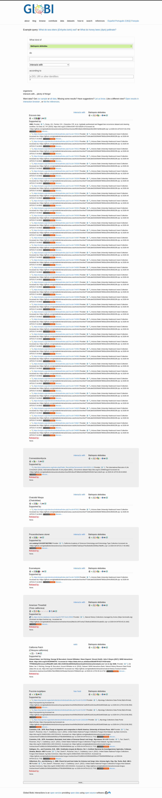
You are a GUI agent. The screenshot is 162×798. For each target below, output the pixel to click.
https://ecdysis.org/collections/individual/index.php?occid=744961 (57, 356)
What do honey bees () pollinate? (98, 29)
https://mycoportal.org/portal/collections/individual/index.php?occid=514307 (60, 710)
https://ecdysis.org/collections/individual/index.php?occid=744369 (57, 577)
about (26, 21)
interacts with (79, 112)
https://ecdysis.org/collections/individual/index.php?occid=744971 (57, 282)
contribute (53, 21)
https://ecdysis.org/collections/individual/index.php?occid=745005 (57, 186)
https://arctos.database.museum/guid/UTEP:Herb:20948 (53, 617)
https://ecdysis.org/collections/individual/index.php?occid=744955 (57, 430)
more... (80, 782)
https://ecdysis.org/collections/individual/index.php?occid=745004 (57, 193)
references (100, 21)
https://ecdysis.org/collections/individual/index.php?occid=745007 (57, 171)
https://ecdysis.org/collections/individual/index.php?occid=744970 (57, 290)
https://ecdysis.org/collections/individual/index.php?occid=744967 (57, 312)
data (62, 21)
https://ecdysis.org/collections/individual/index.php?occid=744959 (57, 371)
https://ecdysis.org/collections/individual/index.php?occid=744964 (57, 334)
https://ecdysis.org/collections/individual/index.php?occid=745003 (57, 201)
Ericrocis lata (34, 115)
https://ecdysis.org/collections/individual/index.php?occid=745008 (57, 164)
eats (75, 644)
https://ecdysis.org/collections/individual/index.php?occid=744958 (57, 378)
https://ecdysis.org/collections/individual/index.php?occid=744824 (57, 401)
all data (53, 99)
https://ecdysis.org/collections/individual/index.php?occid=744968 (57, 304)
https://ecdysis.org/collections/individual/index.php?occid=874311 (57, 509)
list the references (51, 102)
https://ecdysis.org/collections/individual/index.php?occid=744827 (57, 423)
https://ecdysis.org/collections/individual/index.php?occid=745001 (57, 208)
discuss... (45, 131)
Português (119, 21)
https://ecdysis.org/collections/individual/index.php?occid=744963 (57, 341)
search (89, 21)
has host (77, 691)
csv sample (42, 99)
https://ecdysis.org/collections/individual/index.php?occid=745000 (57, 215)
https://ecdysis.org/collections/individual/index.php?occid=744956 (57, 393)
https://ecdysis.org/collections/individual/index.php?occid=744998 (57, 230)
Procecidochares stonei (39, 534)
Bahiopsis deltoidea (96, 112)
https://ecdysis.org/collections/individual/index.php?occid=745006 (57, 178)
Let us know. (100, 99)
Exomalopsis (34, 568)
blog (34, 21)
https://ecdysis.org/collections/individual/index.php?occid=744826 (57, 416)
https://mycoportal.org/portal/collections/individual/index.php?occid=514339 (60, 700)
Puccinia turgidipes (37, 691)
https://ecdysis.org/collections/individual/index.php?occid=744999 (57, 223)
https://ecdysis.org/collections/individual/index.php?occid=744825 (57, 408)
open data (74, 793)
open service (55, 793)
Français (135, 21)
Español (111, 21)
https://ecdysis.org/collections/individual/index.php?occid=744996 (57, 245)
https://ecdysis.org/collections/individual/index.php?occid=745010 (57, 156)
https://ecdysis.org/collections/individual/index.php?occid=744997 (57, 238)
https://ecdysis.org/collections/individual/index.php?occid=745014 (57, 141)
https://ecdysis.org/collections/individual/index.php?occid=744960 (57, 364)
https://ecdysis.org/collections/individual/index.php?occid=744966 (57, 319)
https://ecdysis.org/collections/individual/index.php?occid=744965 (57, 327)
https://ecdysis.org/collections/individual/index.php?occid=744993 (57, 260)
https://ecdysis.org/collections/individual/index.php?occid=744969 (57, 297)
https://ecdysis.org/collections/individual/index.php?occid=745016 (57, 134)
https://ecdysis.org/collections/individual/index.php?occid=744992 (57, 267)
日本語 (128, 21)
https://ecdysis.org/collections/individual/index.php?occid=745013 (57, 149)
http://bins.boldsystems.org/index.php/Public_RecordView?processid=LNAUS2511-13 (64, 467)
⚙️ (41, 124)
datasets (70, 21)
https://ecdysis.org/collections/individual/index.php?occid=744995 (57, 253)
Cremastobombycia (37, 458)
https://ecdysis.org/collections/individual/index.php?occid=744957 (57, 386)
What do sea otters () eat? (58, 29)
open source (90, 793)
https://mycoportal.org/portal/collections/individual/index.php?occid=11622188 (61, 720)
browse (42, 21)
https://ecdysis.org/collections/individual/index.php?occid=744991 (57, 275)
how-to (80, 21)
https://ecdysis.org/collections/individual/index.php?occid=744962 (57, 349)
